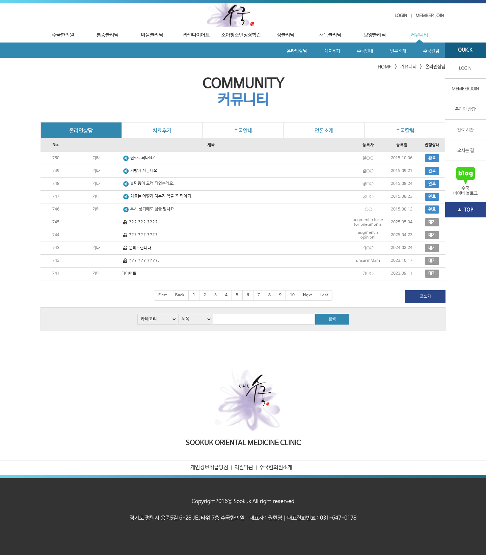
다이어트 (129, 273)
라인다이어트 (196, 35)
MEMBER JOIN (429, 16)
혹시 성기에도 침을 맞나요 (152, 209)
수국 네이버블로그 (465, 181)
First (162, 295)
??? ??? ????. (144, 222)
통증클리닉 (107, 35)
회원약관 (243, 467)
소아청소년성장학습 (241, 35)
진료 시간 (465, 130)
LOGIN (401, 16)
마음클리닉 (152, 35)
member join (465, 89)
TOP (465, 210)
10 (292, 295)
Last (324, 295)
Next (307, 295)
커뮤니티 (419, 35)
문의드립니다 (140, 248)
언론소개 (398, 51)
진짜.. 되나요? (142, 158)
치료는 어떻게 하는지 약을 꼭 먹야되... (162, 196)
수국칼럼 (431, 51)
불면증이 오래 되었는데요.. (153, 183)
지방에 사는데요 (143, 170)
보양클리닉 (375, 35)
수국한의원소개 (275, 467)
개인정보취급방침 (209, 467)
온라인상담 (297, 51)
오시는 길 (465, 150)
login (465, 68)
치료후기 (332, 51)
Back (179, 295)
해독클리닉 (330, 35)
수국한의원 (243, 15)
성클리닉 (285, 35)
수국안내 (365, 51)
